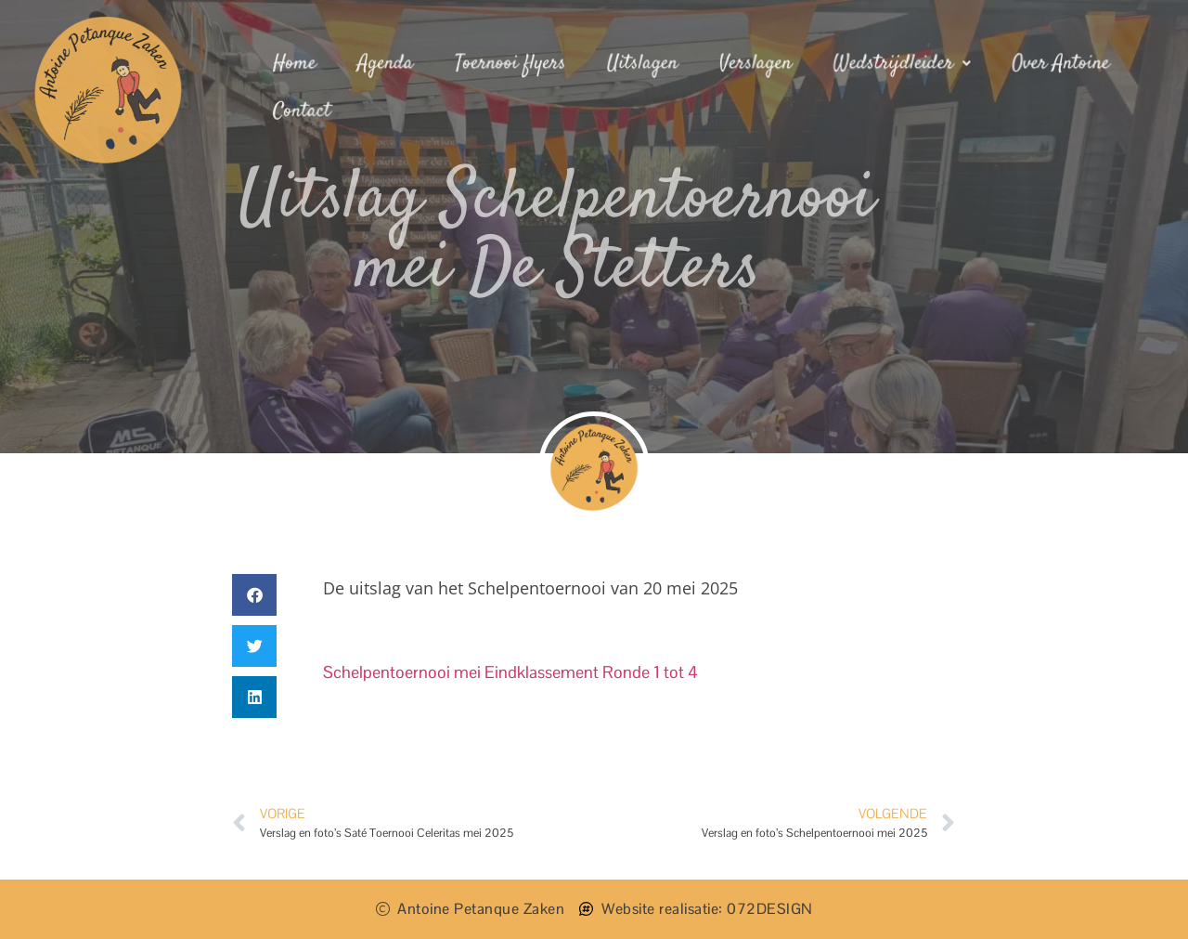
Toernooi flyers (512, 63)
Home (299, 63)
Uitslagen (643, 63)
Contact (306, 111)
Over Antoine (1057, 63)
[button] (254, 595)
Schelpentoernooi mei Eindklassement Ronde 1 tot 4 (510, 672)
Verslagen (755, 63)
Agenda (389, 63)
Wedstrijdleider (900, 63)
